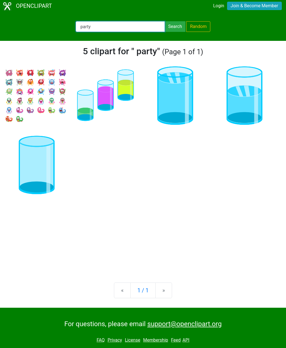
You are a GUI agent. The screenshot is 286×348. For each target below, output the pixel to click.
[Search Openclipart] (120, 26)
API (185, 340)
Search (175, 26)
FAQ (101, 340)
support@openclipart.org (184, 324)
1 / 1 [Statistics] (143, 290)
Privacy (115, 340)
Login (218, 5)
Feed (176, 340)
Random (198, 26)
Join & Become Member (254, 5)
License (132, 340)
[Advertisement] (143, 234)
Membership (155, 340)
